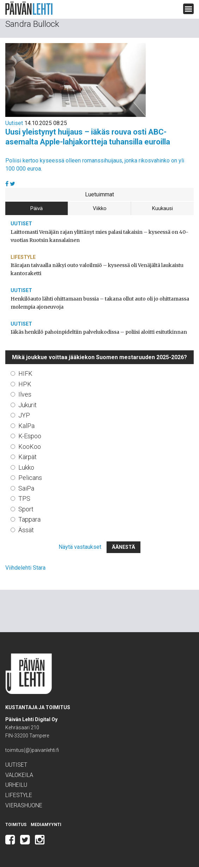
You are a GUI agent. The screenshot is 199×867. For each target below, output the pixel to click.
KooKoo (29, 446)
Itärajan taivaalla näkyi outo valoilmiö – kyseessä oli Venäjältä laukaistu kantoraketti (97, 269)
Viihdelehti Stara (25, 567)
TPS (24, 498)
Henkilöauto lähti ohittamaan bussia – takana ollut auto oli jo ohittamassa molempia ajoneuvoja (100, 303)
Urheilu (16, 785)
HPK (24, 384)
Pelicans (30, 477)
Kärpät (27, 457)
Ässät (26, 530)
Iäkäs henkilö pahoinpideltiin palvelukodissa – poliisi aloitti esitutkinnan (99, 332)
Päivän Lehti (29, 8)
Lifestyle (23, 257)
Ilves (24, 394)
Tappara (29, 519)
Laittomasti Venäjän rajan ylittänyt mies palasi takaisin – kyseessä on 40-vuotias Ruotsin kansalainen (99, 236)
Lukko (26, 467)
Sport (26, 509)
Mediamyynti (46, 824)
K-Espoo (29, 436)
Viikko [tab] (100, 208)
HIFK (25, 373)
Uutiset (14, 123)
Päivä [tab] (36, 208)
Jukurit (27, 405)
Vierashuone (23, 805)
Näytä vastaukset (80, 547)
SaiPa (26, 488)
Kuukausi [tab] (162, 208)
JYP (24, 415)
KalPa (26, 425)
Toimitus (15, 824)
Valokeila (19, 775)
